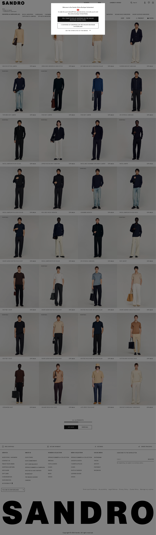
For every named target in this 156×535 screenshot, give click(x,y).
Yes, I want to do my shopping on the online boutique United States (78, 19)
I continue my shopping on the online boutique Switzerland (78, 25)
